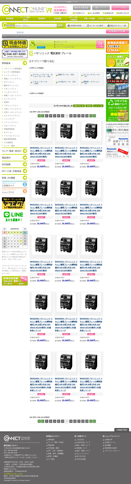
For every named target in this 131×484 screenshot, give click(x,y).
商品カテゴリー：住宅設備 (15, 164)
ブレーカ (23, 36)
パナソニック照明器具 (13, 69)
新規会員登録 (82, 8)
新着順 (89, 106)
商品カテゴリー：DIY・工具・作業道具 (15, 171)
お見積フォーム (110, 442)
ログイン (41, 47)
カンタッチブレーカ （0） (91, 75)
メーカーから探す (95, 25)
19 (87, 116)
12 (58, 116)
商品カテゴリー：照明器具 (15, 63)
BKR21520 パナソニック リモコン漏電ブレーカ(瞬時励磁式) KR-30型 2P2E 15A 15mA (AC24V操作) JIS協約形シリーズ (91, 384)
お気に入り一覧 (61, 42)
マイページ (101, 8)
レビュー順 (98, 106)
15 (71, 116)
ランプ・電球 (9, 146)
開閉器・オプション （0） (91, 82)
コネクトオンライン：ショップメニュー (15, 191)
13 (62, 116)
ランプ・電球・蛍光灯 (26, 18)
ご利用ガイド (79, 13)
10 (51, 116)
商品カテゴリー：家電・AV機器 (15, 177)
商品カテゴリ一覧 (9, 36)
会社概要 (108, 445)
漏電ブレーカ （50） (66, 75)
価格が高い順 (79, 106)
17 (79, 116)
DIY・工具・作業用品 (74, 18)
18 (83, 116)
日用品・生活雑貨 (105, 18)
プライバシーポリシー (112, 451)
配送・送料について (83, 445)
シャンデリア (9, 119)
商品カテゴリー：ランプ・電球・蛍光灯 (15, 150)
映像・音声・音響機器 (56, 453)
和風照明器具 (9, 129)
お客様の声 (108, 13)
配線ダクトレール (11, 85)
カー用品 (51, 459)
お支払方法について (83, 442)
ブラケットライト (11, 105)
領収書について (81, 448)
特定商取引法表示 (111, 448)
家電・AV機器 (89, 18)
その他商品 (8, 142)
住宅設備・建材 (53, 448)
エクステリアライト (12, 116)
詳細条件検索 (75, 25)
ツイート (20, 32)
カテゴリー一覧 (116, 25)
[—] (63, 61)
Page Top (121, 429)
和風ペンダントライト (13, 95)
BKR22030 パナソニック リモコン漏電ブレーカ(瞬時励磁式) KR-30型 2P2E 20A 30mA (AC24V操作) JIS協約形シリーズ (91, 325)
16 (75, 116)
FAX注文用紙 (81, 459)
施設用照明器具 (10, 139)
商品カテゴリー (54, 436)
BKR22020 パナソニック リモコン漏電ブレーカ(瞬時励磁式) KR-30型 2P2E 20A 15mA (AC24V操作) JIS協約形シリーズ (41, 384)
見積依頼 (117, 31)
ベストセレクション (12, 136)
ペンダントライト (11, 92)
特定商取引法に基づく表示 (13, 474)
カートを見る (120, 8)
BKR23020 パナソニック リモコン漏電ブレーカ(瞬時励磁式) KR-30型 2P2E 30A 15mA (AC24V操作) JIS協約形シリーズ (66, 325)
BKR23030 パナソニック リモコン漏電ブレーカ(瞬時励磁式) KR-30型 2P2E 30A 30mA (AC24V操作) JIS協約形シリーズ (41, 325)
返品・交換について (83, 451)
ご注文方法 (80, 440)
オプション (8, 132)
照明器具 (10, 18)
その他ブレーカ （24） (67, 82)
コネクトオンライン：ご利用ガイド (15, 184)
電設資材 (42, 18)
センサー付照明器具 (12, 72)
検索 (60, 26)
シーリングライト (11, 75)
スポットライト (10, 89)
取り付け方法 (81, 456)
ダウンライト (9, 82)
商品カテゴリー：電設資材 (15, 157)
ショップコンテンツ (112, 436)
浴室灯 (6, 102)
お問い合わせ (122, 13)
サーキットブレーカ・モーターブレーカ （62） (43, 75)
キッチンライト (10, 99)
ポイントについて (82, 453)
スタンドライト (10, 126)
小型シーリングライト (13, 109)
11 (54, 116)
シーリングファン (11, 122)
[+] (57, 61)
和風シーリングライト (13, 79)
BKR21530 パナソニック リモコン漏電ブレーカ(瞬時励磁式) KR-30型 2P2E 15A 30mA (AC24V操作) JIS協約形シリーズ (66, 384)
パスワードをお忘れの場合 (65, 47)
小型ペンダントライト (13, 112)
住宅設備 (58, 18)
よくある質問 (94, 13)
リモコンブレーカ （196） (40, 82)
